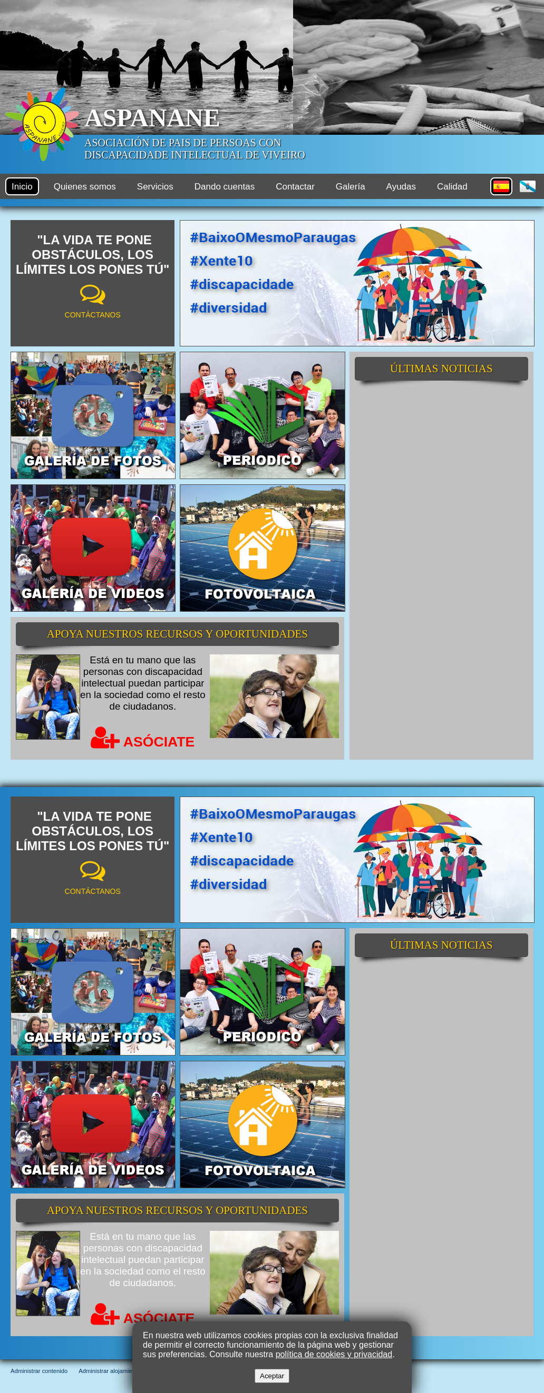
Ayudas (401, 187)
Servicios (155, 187)
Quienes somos (85, 187)
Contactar (295, 187)
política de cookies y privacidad (334, 1354)
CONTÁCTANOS (93, 315)
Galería (350, 187)
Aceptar (272, 1376)
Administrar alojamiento (109, 1371)
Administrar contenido (39, 1371)
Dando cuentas (225, 187)
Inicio (22, 187)
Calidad (452, 187)
